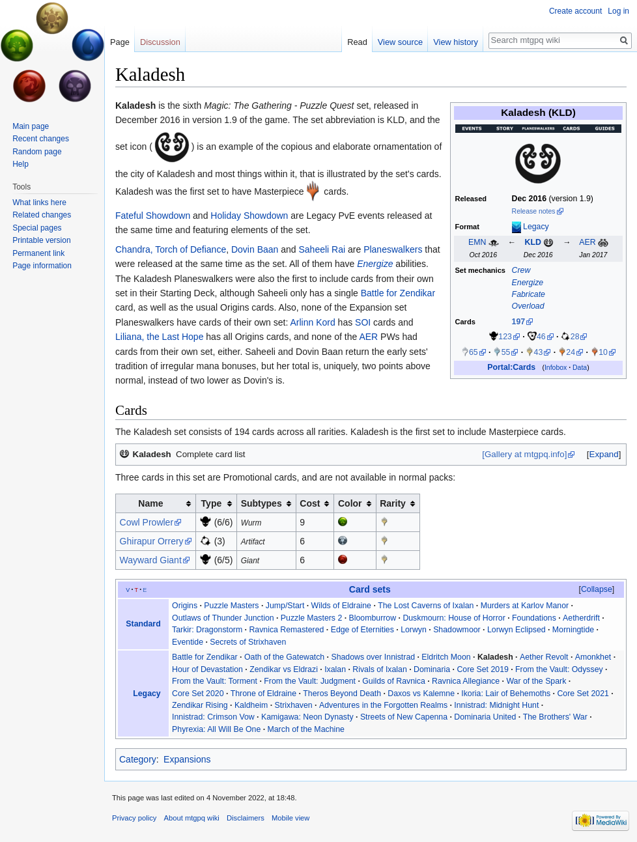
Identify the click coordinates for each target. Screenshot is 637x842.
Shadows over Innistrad (373, 657)
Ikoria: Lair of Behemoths (505, 693)
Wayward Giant (151, 560)
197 (519, 321)
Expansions (186, 759)
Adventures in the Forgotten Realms (383, 705)
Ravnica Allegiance (466, 681)
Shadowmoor (457, 629)
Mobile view (290, 818)
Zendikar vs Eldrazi (283, 669)
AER (587, 242)
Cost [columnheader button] (310, 503)
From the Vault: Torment (214, 681)
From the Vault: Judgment (310, 681)
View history (455, 42)
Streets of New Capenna (403, 717)
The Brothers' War (555, 717)
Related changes (41, 214)
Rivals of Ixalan (379, 669)
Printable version (41, 240)
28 (575, 336)
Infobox (556, 367)
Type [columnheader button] (211, 503)
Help (20, 164)
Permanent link (38, 253)
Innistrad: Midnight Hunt (496, 705)
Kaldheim (251, 705)
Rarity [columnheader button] (393, 503)
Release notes (534, 211)
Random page (36, 151)
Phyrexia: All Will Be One (216, 729)
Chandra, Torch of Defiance (170, 249)
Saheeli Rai (322, 249)
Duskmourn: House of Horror (454, 618)
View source (400, 42)
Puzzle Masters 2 (311, 618)
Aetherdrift (581, 618)
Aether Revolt (544, 657)
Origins (184, 605)
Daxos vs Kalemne (421, 693)
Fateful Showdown (152, 215)
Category (137, 759)
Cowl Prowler (146, 522)
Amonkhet (593, 657)
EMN (477, 242)
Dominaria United (485, 717)
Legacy (536, 226)
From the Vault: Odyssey (559, 669)
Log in (618, 11)
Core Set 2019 (482, 669)
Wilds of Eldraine (341, 605)
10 (603, 352)
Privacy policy (134, 818)
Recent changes (40, 138)
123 (505, 336)
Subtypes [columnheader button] (261, 503)
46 (541, 336)
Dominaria (432, 669)
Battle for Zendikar (398, 293)
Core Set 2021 (582, 693)
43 (538, 352)
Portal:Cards (511, 367)
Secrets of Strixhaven (248, 642)
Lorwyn (414, 629)
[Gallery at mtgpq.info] (524, 454)
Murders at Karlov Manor (525, 605)
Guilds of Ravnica (393, 681)
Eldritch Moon (445, 657)
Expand (604, 454)
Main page (30, 126)
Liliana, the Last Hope (159, 336)
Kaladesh (135, 105)
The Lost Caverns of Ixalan (426, 605)
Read (357, 42)
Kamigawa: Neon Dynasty (307, 717)
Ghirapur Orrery (152, 541)
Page (120, 42)
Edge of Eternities (362, 629)
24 (570, 352)
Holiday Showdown (249, 215)
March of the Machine (306, 729)
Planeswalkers (392, 249)
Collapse (596, 589)
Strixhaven (294, 705)
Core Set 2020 (197, 693)
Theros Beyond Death (342, 693)
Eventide (187, 642)
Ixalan (335, 669)
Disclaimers (245, 818)
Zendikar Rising (200, 705)
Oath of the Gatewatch (284, 657)
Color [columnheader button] (350, 503)
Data (580, 367)
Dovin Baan (254, 249)
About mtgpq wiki (191, 818)
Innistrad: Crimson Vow (213, 717)
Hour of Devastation (207, 669)
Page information (42, 265)
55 (506, 352)
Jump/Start (285, 605)
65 (473, 352)
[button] (604, 454)
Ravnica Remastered (286, 629)
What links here (39, 202)
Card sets (370, 589)
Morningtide (573, 629)
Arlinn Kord (312, 322)
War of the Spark (536, 681)
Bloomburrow (373, 618)
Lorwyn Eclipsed (516, 629)
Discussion (160, 42)
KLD (532, 242)
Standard (143, 623)
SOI (363, 322)
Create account (575, 11)
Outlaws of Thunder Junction (223, 618)
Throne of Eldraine (263, 693)
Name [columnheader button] (150, 503)
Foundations (534, 618)
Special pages (36, 227)
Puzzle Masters (231, 605)
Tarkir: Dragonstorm (207, 629)
